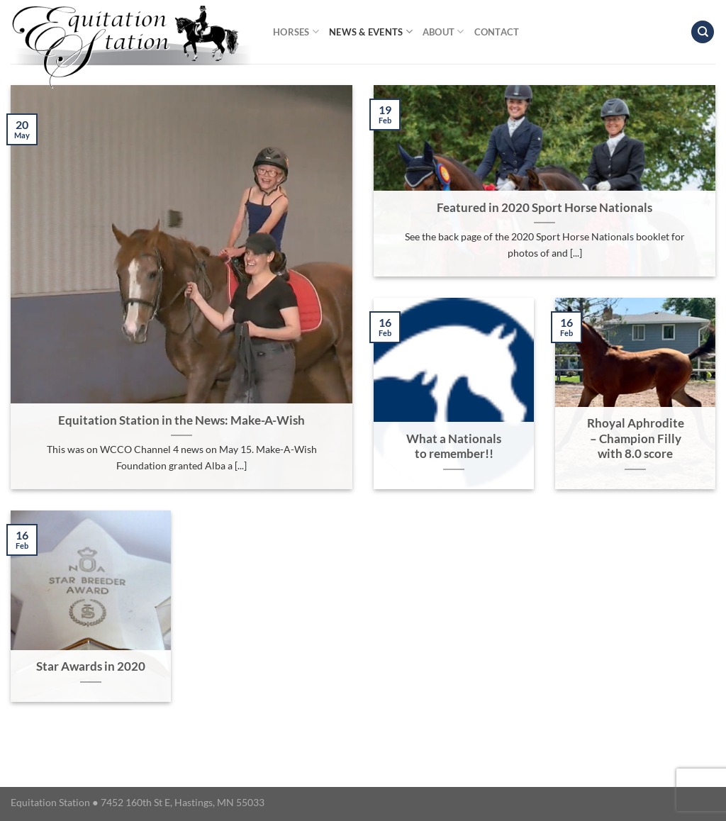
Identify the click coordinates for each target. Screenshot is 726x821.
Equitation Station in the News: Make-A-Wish (181, 420)
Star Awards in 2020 (90, 666)
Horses (296, 31)
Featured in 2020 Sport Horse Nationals (544, 208)
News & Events (371, 31)
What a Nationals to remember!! (453, 447)
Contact (497, 32)
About (443, 31)
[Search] (702, 32)
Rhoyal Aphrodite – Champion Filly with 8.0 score (635, 438)
